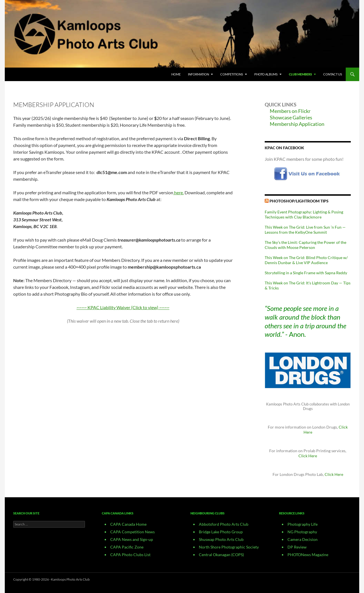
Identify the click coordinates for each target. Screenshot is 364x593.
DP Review (297, 547)
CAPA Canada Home (128, 524)
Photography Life (302, 524)
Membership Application (297, 124)
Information (198, 74)
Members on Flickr (290, 111)
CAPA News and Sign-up (131, 539)
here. (179, 192)
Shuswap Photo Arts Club (221, 539)
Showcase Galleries (291, 117)
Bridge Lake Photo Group (221, 531)
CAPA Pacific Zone (126, 547)
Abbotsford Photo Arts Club (223, 524)
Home (176, 74)
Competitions (231, 74)
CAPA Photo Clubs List (130, 554)
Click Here (307, 455)
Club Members (300, 74)
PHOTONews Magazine (307, 554)
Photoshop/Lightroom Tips (299, 201)
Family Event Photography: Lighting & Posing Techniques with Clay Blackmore (304, 214)
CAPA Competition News (132, 531)
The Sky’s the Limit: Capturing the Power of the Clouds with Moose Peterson (305, 245)
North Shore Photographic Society (229, 547)
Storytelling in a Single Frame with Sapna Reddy (306, 272)
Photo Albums (266, 74)
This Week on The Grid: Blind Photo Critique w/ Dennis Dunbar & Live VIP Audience (306, 260)
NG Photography (302, 531)
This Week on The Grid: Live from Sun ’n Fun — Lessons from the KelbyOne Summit (305, 230)
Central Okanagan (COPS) (221, 554)
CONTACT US (332, 74)
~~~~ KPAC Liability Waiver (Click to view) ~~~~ (123, 307)
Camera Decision (302, 539)
